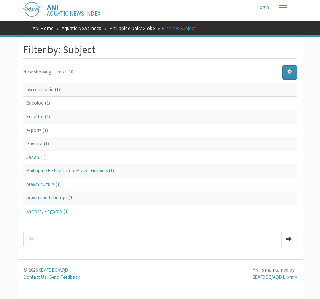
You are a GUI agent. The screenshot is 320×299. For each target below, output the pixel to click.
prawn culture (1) (43, 184)
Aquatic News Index (81, 28)
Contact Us (34, 277)
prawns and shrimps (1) (50, 197)
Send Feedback (64, 277)
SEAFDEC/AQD (53, 270)
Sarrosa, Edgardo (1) (47, 211)
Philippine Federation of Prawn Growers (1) (70, 170)
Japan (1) (36, 157)
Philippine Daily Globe (132, 28)
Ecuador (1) (38, 116)
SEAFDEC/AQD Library (275, 277)
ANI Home (43, 28)
